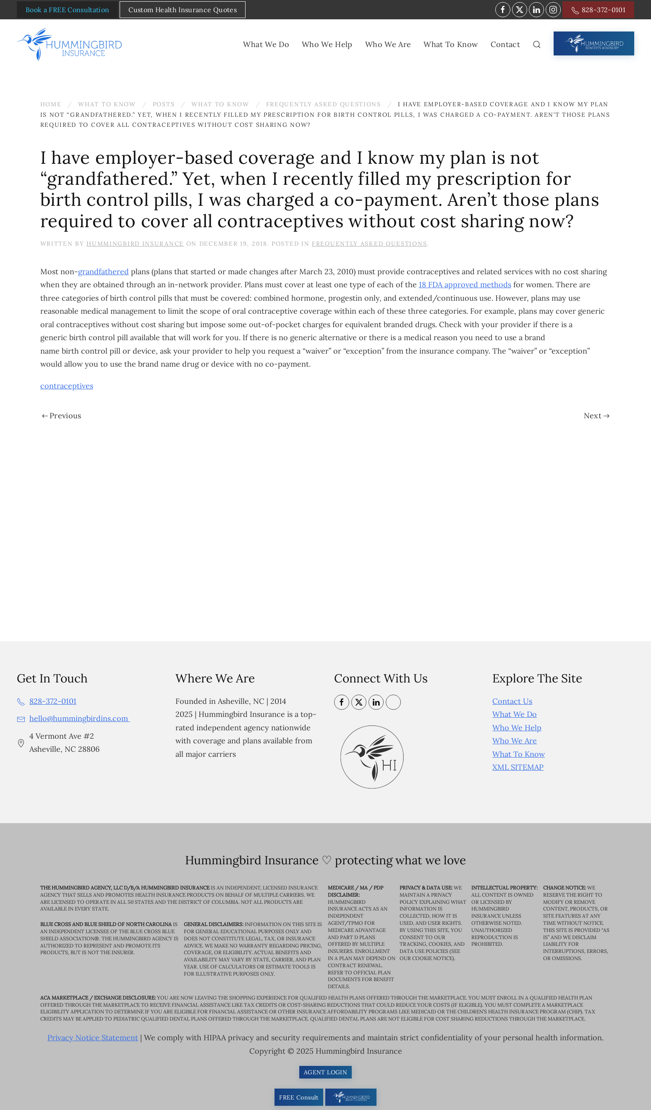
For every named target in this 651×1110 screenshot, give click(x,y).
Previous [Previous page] (61, 415)
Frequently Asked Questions (369, 243)
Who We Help (516, 727)
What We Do (514, 714)
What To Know (518, 754)
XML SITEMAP (518, 767)
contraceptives (66, 386)
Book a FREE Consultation (67, 9)
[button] (537, 44)
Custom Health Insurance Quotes (182, 9)
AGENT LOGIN (325, 1072)
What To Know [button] (451, 44)
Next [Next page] (596, 415)
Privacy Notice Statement (92, 1037)
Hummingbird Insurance (135, 243)
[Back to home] (71, 44)
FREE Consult (298, 1097)
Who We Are (514, 740)
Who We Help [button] (327, 44)
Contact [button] (505, 44)
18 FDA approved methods (465, 284)
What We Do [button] (266, 44)
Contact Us (512, 701)
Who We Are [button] (388, 44)
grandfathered (103, 271)
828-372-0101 (598, 10)
